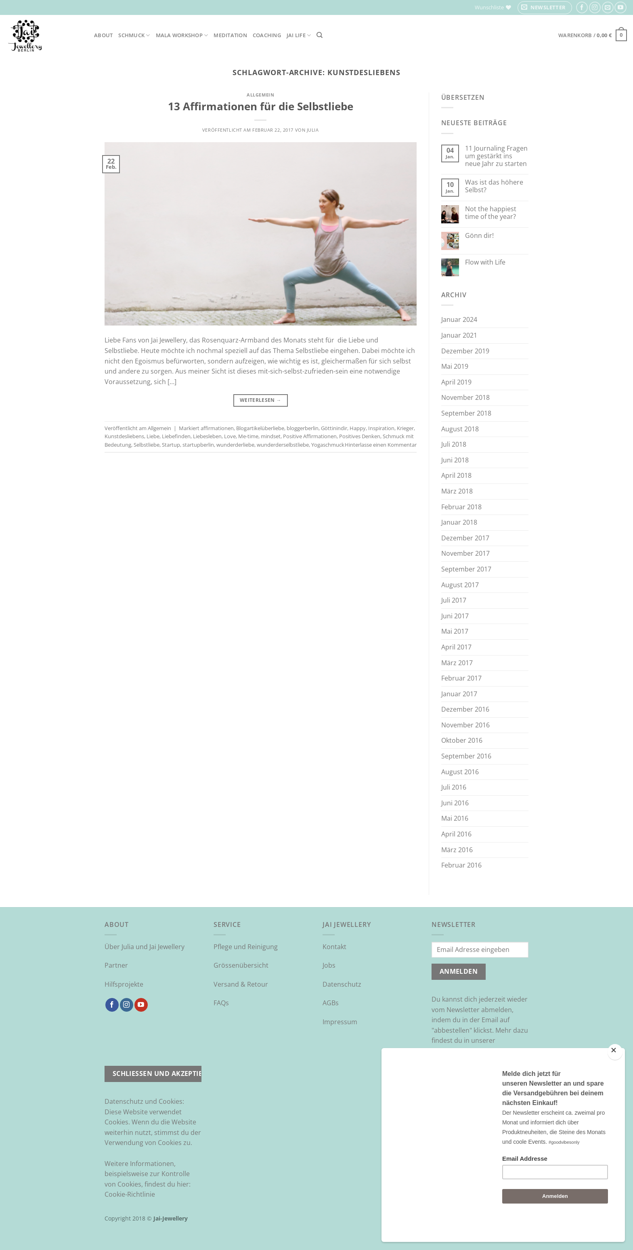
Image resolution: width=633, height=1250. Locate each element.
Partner (116, 965)
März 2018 (457, 491)
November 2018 (465, 397)
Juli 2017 (453, 600)
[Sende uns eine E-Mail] (608, 7)
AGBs (331, 1002)
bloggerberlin (303, 428)
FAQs (221, 1002)
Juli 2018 (453, 444)
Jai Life (299, 35)
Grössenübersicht (241, 965)
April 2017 (456, 647)
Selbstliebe (146, 444)
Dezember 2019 (465, 351)
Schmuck (134, 35)
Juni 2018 (455, 460)
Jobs (329, 965)
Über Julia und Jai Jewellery (144, 946)
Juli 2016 (453, 787)
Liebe (153, 436)
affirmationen (217, 428)
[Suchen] (319, 35)
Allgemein (260, 95)
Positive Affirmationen (310, 436)
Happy (358, 428)
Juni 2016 (455, 802)
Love (230, 436)
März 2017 (457, 662)
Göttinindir (334, 428)
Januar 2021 (459, 335)
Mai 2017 (454, 631)
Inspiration (381, 428)
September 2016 (466, 756)
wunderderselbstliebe (283, 444)
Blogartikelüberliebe (260, 428)
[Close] (615, 1073)
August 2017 (460, 584)
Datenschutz (342, 984)
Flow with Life (485, 262)
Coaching (267, 35)
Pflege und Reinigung (246, 946)
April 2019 (456, 382)
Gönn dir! (479, 235)
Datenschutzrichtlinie (464, 1050)
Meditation (230, 35)
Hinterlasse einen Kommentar (381, 444)
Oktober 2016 (461, 740)
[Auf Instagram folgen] (595, 7)
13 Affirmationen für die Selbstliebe (260, 106)
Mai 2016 (454, 818)
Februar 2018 (461, 506)
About (103, 35)
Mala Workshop (182, 35)
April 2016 (456, 834)
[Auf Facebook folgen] (582, 7)
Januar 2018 (459, 522)
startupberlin (198, 444)
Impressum (340, 1021)
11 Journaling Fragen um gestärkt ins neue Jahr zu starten (496, 156)
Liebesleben (207, 436)
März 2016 (457, 849)
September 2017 (466, 569)
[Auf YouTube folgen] (620, 7)
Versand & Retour (241, 984)
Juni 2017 (455, 615)
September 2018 (466, 413)
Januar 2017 (459, 693)
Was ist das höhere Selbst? (494, 186)
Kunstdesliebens (124, 436)
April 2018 (456, 475)
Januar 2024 (459, 319)
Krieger (405, 428)
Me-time (248, 436)
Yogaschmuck (327, 444)
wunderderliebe (235, 444)
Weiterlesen (260, 400)
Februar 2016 (461, 865)
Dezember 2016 (465, 709)
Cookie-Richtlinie (130, 1194)
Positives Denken (359, 436)
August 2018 (460, 428)
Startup (171, 444)
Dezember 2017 (465, 538)
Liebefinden (176, 436)
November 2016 (465, 725)
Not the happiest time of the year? (490, 213)
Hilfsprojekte (124, 984)
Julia (313, 130)
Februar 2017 (461, 678)
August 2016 (460, 771)
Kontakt (334, 946)
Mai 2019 (454, 366)
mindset (271, 436)
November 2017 (465, 553)
